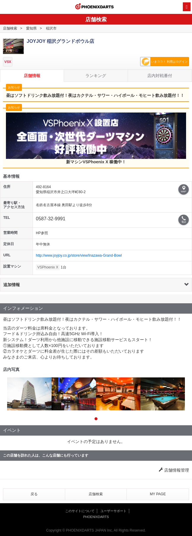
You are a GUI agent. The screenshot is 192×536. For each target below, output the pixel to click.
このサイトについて (80, 511)
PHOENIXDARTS (94, 7)
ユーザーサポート (113, 511)
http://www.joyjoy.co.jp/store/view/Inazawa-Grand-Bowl (79, 255)
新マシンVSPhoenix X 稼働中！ (96, 138)
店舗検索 (10, 28)
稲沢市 (51, 28)
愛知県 (31, 28)
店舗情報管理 (174, 470)
